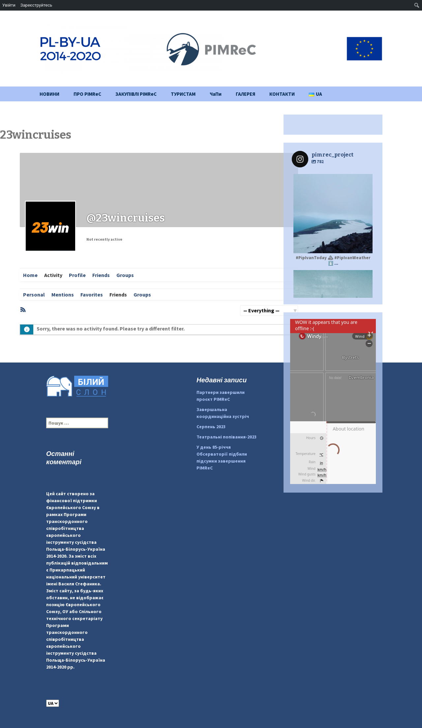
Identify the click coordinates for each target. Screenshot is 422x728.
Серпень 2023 (211, 427)
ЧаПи (216, 94)
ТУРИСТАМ (183, 94)
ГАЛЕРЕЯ (245, 94)
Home (30, 275)
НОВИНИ (49, 94)
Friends (101, 275)
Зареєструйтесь (36, 5)
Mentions (62, 294)
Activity (53, 275)
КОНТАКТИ (282, 94)
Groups (125, 275)
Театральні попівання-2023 (226, 437)
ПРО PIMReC (87, 94)
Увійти (8, 5)
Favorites (91, 294)
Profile (77, 275)
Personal (34, 294)
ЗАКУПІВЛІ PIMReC (136, 94)
